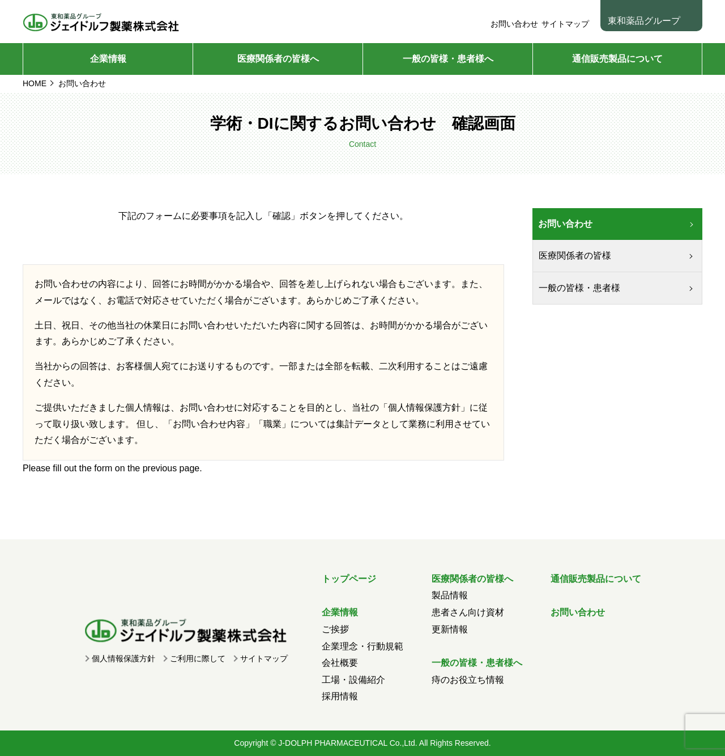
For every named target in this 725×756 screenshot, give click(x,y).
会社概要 (340, 663)
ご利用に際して (197, 658)
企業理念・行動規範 (362, 646)
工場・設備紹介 (353, 680)
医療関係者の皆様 (575, 255)
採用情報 (340, 696)
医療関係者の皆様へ (278, 59)
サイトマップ (565, 24)
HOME (34, 83)
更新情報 (450, 629)
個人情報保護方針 (424, 407)
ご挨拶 (335, 629)
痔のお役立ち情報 (468, 680)
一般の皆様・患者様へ (448, 59)
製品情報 (450, 595)
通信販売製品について (617, 59)
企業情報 (108, 59)
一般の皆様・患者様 (579, 288)
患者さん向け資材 (468, 612)
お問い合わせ (514, 24)
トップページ (349, 579)
